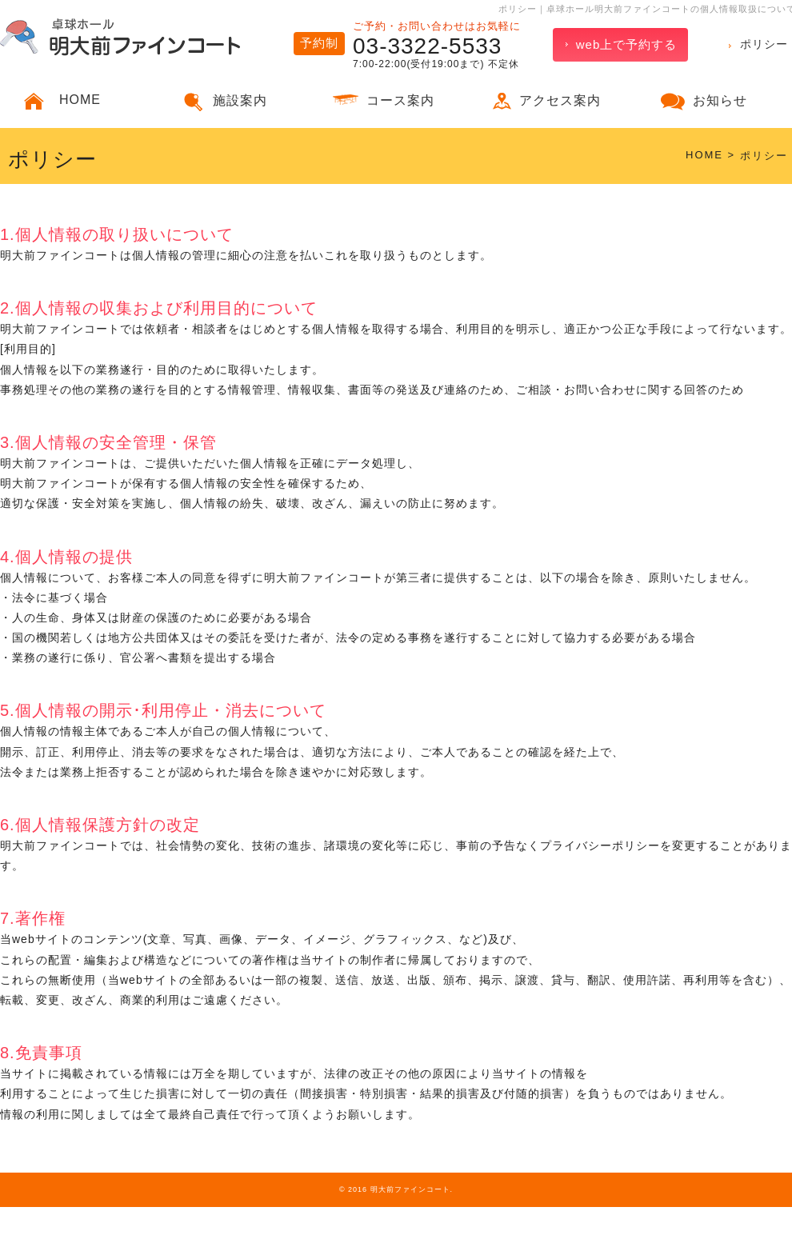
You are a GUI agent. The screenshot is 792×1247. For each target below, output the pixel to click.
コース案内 (400, 100)
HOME (80, 99)
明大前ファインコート (410, 1189)
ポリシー (764, 44)
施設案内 (240, 100)
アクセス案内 (560, 100)
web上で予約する (627, 44)
